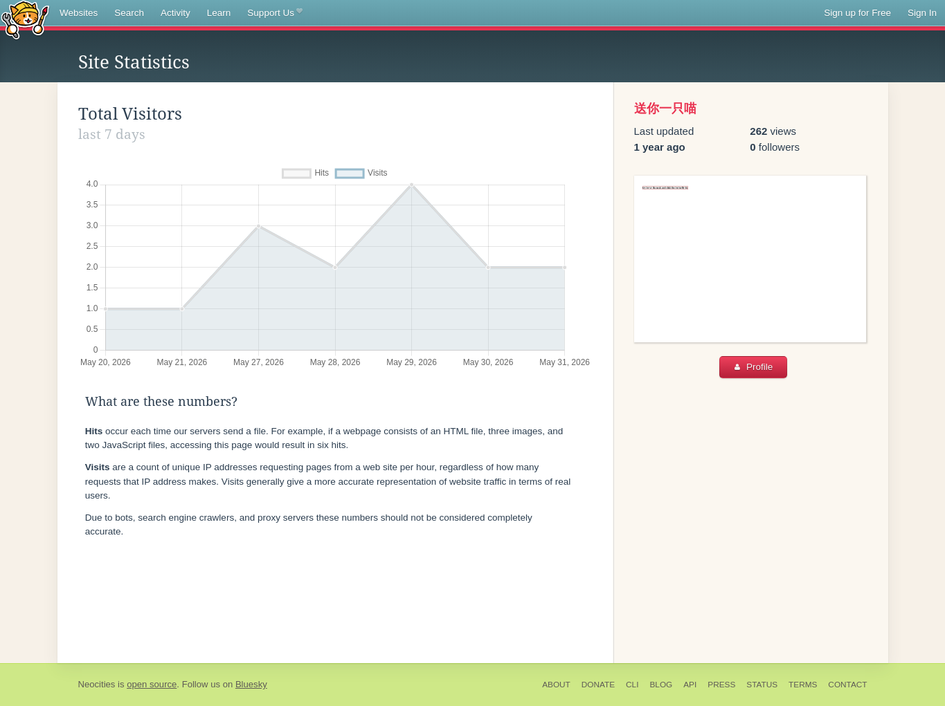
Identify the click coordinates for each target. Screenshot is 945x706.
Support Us (274, 13)
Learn (219, 13)
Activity (175, 13)
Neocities (97, 684)
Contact (847, 684)
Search (129, 13)
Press (721, 684)
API (689, 684)
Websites (79, 13)
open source (152, 684)
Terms (803, 684)
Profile (754, 367)
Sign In (922, 13)
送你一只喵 (665, 108)
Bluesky (251, 684)
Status (761, 684)
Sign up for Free (857, 13)
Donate (598, 684)
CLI (632, 684)
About (556, 684)
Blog (660, 684)
